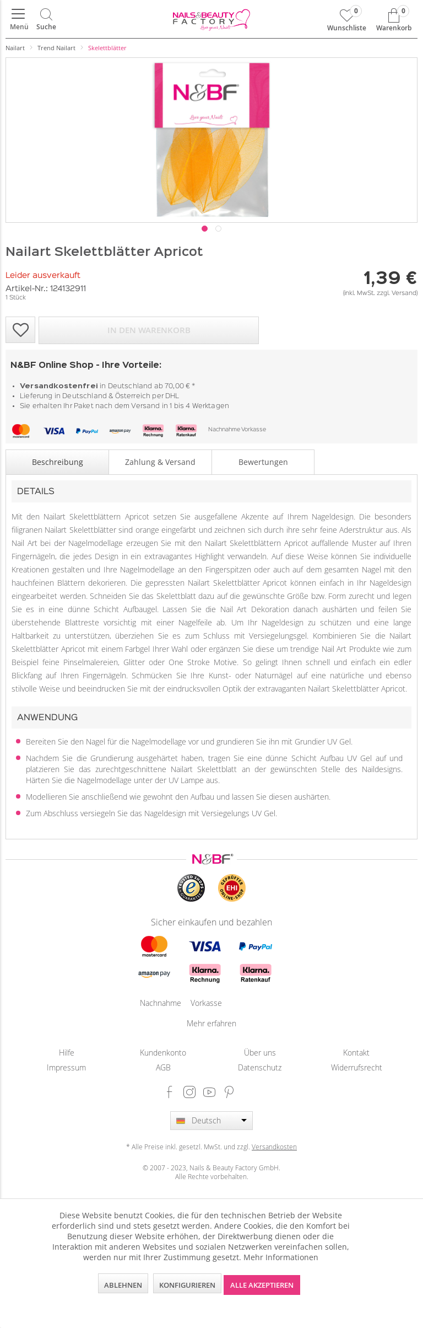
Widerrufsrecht (356, 1067)
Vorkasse (253, 429)
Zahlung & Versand (160, 462)
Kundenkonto (163, 1052)
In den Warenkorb (149, 330)
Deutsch (206, 1120)
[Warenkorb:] (393, 19)
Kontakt (356, 1052)
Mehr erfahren (211, 1023)
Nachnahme (224, 429)
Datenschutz (259, 1067)
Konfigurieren (187, 1285)
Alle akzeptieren (262, 1285)
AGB (163, 1067)
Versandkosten (274, 1146)
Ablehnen (123, 1285)
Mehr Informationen (280, 1257)
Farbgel (137, 649)
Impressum (66, 1067)
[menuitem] (18, 19)
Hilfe (66, 1052)
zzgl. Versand (396, 293)
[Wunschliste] (346, 19)
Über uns (260, 1052)
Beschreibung (57, 462)
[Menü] (18, 19)
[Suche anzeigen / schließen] (46, 19)
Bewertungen (263, 462)
